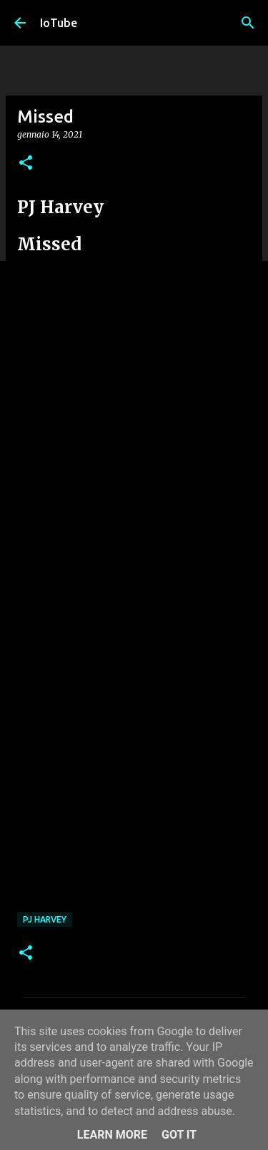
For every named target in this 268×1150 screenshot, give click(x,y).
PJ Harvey (44, 919)
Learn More (112, 1134)
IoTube (58, 22)
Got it (179, 1134)
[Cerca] (248, 23)
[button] (25, 163)
